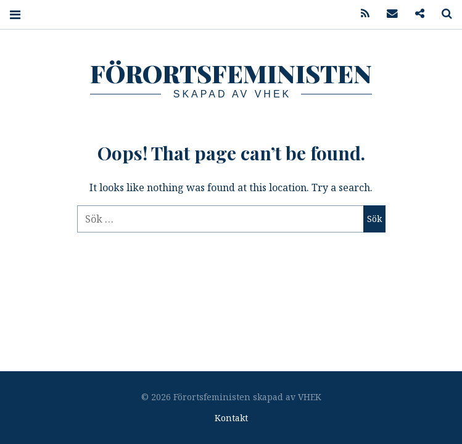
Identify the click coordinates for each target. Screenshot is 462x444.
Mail (388, 14)
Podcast (415, 14)
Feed (361, 14)
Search (442, 14)
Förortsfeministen (231, 73)
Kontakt (231, 418)
